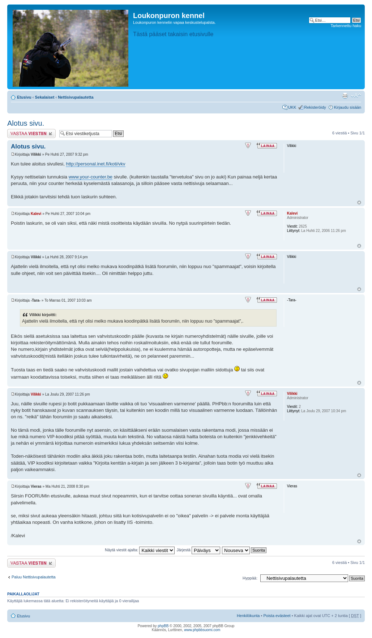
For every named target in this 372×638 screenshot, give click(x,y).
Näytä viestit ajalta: (140, 550)
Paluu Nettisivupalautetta (34, 577)
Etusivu (24, 97)
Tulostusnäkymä (345, 95)
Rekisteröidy (315, 107)
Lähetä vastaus (31, 133)
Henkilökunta (248, 615)
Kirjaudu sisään (347, 107)
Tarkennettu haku (346, 25)
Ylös (359, 202)
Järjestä (198, 550)
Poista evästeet (276, 615)
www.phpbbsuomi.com (202, 630)
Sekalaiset (45, 97)
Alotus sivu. (25, 123)
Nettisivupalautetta (75, 97)
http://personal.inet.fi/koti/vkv (95, 164)
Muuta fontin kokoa (356, 95)
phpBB (163, 626)
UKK (292, 107)
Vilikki (36, 394)
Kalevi (36, 214)
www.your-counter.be (90, 177)
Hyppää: (250, 578)
